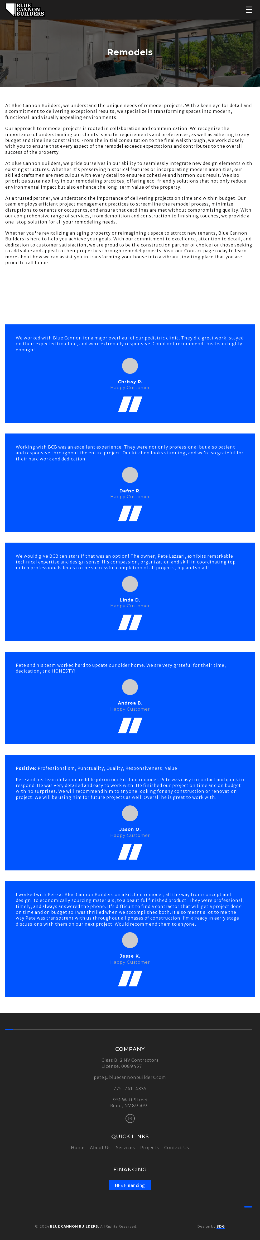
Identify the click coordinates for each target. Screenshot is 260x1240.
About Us (100, 1147)
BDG (220, 1226)
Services (125, 1147)
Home (78, 1147)
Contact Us (176, 1147)
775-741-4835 (130, 1088)
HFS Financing (130, 1185)
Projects (149, 1147)
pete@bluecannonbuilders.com (130, 1077)
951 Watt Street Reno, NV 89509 (129, 1102)
